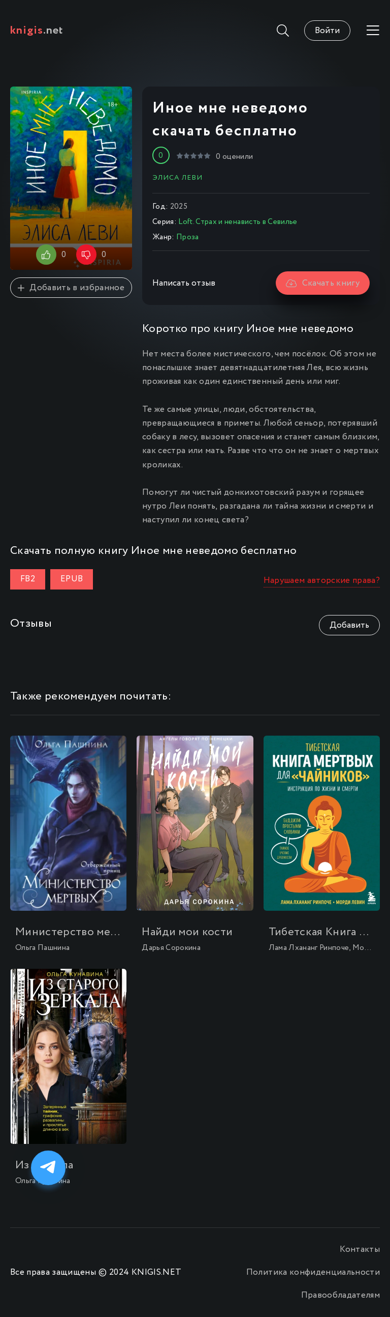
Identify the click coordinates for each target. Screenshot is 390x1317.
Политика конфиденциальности (313, 1272)
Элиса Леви (177, 178)
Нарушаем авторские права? (322, 580)
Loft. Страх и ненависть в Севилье (237, 222)
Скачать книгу (323, 283)
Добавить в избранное (71, 288)
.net (36, 30)
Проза (187, 237)
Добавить (349, 625)
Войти (327, 30)
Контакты (360, 1249)
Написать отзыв (183, 283)
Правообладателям (340, 1295)
